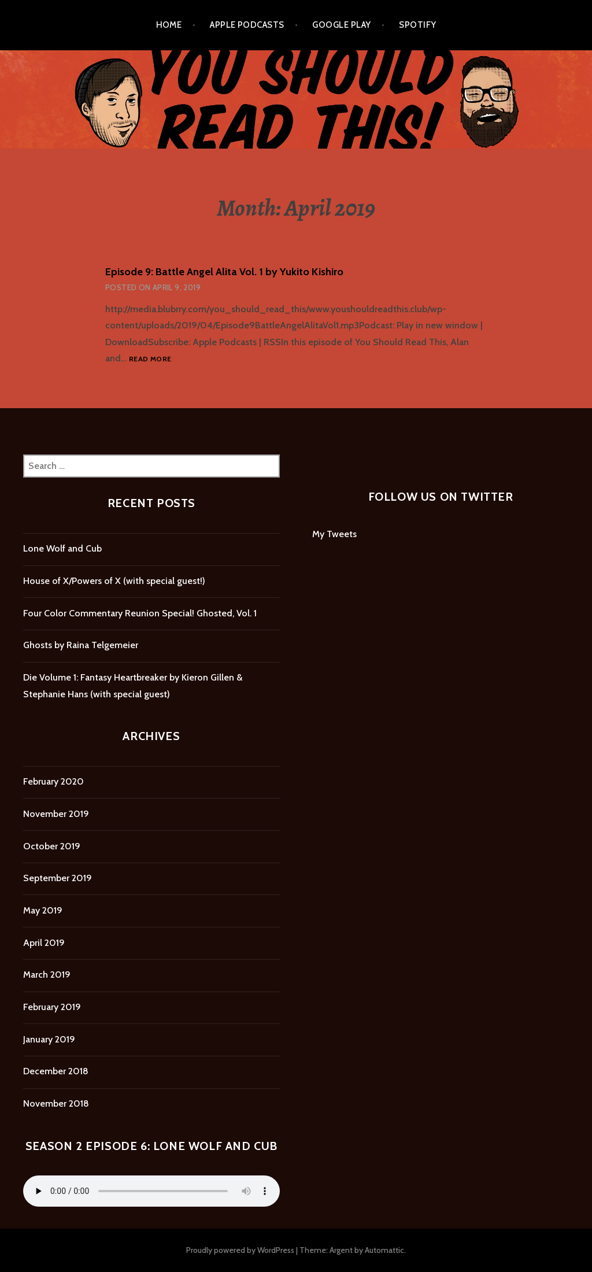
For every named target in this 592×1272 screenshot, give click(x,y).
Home (169, 25)
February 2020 (53, 781)
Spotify (417, 25)
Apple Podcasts (247, 25)
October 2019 (51, 846)
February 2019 (52, 1006)
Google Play (341, 25)
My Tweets (334, 533)
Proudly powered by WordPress (240, 1250)
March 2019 (47, 974)
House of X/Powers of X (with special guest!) (114, 580)
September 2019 (57, 877)
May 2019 (42, 910)
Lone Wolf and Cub (62, 548)
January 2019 (49, 1039)
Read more (150, 359)
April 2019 (44, 942)
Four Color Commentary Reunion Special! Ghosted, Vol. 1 (140, 613)
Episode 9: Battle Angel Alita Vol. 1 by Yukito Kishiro (224, 271)
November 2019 (56, 813)
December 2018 (55, 1071)
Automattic (384, 1250)
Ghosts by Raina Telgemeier (80, 644)
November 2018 (56, 1103)
